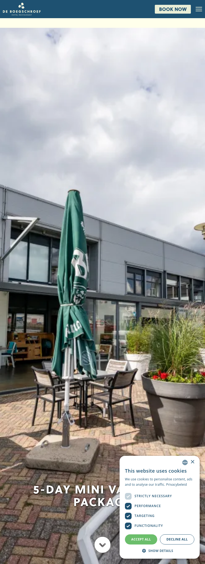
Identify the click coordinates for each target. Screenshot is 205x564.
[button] (159, 550)
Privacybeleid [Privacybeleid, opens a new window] (176, 484)
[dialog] (160, 507)
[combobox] (185, 462)
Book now (173, 9)
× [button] (192, 462)
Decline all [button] (177, 539)
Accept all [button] (141, 539)
